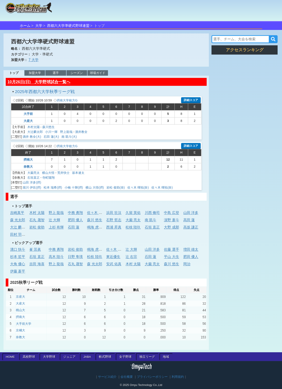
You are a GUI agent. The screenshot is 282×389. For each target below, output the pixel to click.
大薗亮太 (34, 172)
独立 (147, 356)
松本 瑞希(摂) (53, 187)
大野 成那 (171, 227)
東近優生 (113, 257)
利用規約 (178, 376)
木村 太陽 (36, 213)
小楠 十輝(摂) (74, 187)
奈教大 (28, 166)
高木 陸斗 (56, 257)
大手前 (28, 114)
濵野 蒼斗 (171, 220)
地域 (166, 356)
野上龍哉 (66, 132)
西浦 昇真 (113, 227)
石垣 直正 (152, 227)
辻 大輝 (54, 220)
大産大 (28, 121)
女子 (125, 356)
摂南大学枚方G (67, 100)
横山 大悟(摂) (95, 187)
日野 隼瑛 (75, 257)
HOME (10, 356)
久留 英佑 (133, 213)
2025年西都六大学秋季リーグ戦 (45, 91)
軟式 (105, 356)
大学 (38, 26)
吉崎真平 (17, 213)
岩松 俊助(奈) (116, 187)
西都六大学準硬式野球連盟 (68, 26)
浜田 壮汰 (113, 213)
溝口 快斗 (17, 249)
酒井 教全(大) (32, 136)
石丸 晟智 (36, 220)
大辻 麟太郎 (19, 227)
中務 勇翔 (75, 213)
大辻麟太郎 (35, 132)
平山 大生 (171, 257)
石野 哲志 (113, 220)
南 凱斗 (150, 220)
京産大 (20, 297)
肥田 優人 (75, 220)
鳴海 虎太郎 (96, 227)
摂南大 (28, 159)
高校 (29, 356)
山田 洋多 (190, 213)
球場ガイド (97, 73)
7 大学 (33, 60)
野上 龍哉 (56, 213)
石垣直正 (33, 177)
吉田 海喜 (36, 264)
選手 (56, 73)
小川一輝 (51, 132)
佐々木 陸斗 (96, 213)
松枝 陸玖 (133, 227)
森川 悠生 (94, 220)
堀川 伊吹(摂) (32, 187)
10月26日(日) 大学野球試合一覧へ (38, 82)
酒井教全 (81, 132)
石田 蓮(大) (52, 136)
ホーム (25, 26)
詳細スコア (191, 100)
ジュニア (69, 356)
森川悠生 (48, 127)
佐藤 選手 (171, 249)
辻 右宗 (131, 257)
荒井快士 (63, 172)
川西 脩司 (152, 213)
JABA (87, 356)
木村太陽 (33, 127)
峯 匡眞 (35, 249)
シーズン (76, 73)
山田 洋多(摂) (32, 182)
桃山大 (20, 310)
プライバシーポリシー (152, 376)
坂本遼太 (78, 172)
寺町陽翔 (48, 177)
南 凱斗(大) (69, 136)
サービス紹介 (107, 376)
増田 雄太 (190, 249)
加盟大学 (35, 73)
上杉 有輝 (56, 227)
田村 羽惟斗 (19, 234)
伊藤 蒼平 (17, 271)
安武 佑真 (113, 264)
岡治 (186, 264)
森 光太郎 (17, 220)
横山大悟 (48, 172)
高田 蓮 (189, 220)
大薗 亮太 (133, 220)
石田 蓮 (73, 227)
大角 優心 (17, 264)
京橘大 (20, 330)
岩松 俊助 (36, 227)
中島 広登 (171, 213)
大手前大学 (23, 324)
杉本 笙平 (17, 257)
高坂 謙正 (190, 227)
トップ (14, 73)
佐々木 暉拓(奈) (138, 187)
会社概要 (127, 376)
